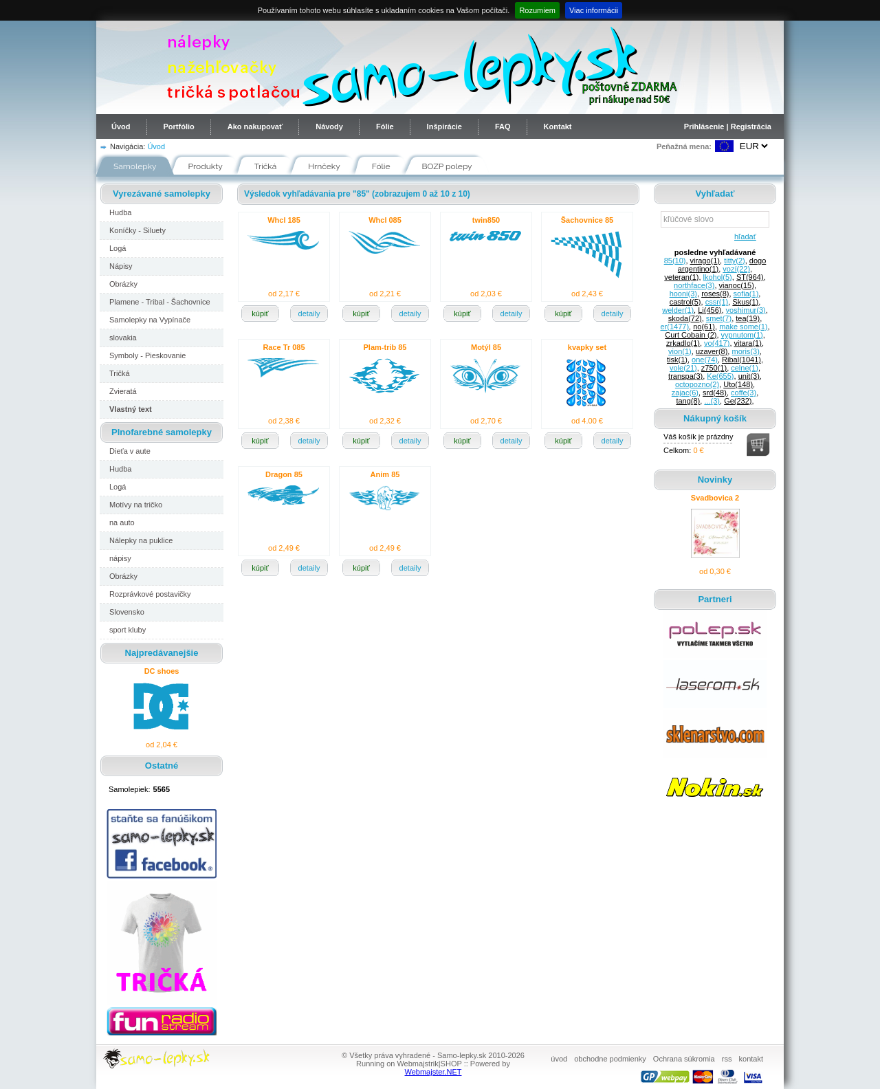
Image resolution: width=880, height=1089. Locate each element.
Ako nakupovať (255, 126)
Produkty (205, 166)
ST (750, 277)
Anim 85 (385, 474)
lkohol (717, 277)
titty (734, 260)
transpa (685, 376)
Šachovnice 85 (587, 220)
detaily (309, 313)
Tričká (265, 166)
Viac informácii (593, 10)
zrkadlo (683, 343)
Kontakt (558, 126)
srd (715, 392)
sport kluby (127, 630)
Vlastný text (130, 409)
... (712, 401)
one (705, 359)
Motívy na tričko (135, 504)
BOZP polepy (447, 166)
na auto (122, 522)
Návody (329, 126)
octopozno (697, 384)
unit (749, 376)
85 (675, 260)
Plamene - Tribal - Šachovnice (159, 302)
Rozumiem (537, 10)
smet (719, 318)
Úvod (121, 126)
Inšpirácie (444, 126)
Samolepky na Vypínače (149, 320)
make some (743, 326)
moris (745, 351)
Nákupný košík (715, 418)
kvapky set (587, 347)
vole (683, 368)
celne (744, 368)
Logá (117, 248)
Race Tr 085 (284, 347)
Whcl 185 (283, 220)
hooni (683, 293)
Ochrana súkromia (684, 1059)
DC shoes (161, 671)
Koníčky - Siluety (137, 230)
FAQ (503, 126)
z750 (714, 368)
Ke (720, 376)
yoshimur (746, 310)
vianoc (736, 285)
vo (716, 343)
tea (748, 318)
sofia (746, 293)
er (674, 326)
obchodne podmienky (610, 1059)
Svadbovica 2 (715, 498)
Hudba (120, 212)
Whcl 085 (385, 220)
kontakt (751, 1059)
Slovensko (126, 612)
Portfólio (179, 126)
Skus (745, 302)
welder (678, 310)
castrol (685, 302)
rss (727, 1059)
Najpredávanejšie (162, 653)
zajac (685, 392)
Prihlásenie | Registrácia (727, 126)
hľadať (742, 236)
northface (694, 285)
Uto (738, 384)
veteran (681, 277)
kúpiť (260, 313)
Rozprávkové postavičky (150, 594)
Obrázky (123, 284)
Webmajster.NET (433, 1072)
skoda (685, 318)
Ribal (741, 359)
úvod (559, 1059)
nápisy (120, 558)
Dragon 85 (283, 474)
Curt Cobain (690, 335)
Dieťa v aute (130, 451)
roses (715, 293)
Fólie (385, 126)
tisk (677, 359)
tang (688, 401)
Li (709, 310)
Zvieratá (123, 391)
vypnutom (742, 335)
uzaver (711, 351)
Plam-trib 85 (385, 347)
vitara (748, 343)
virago (705, 260)
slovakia (123, 337)
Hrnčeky (324, 166)
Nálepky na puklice (141, 540)
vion (680, 351)
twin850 (486, 220)
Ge (737, 401)
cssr (717, 302)
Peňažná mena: (684, 146)
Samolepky (135, 166)
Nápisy (121, 266)
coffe (743, 392)
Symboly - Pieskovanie (147, 355)
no (704, 326)
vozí (736, 269)
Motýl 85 (486, 347)
